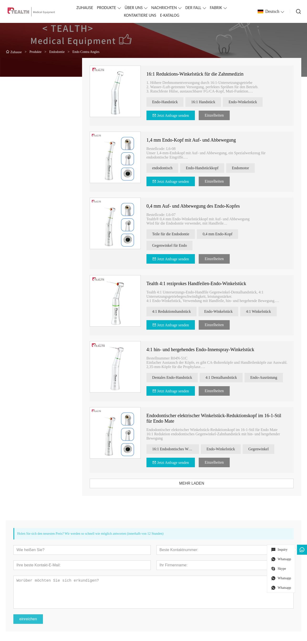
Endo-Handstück (171, 102)
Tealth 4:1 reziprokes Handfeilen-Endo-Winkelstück (202, 283)
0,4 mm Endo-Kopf (224, 234)
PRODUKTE (106, 7)
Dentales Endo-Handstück (178, 377)
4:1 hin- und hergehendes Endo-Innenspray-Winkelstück (206, 349)
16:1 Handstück (210, 102)
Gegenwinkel (265, 449)
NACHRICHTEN (164, 7)
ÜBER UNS (134, 7)
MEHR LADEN (198, 483)
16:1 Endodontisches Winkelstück (181, 449)
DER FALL (193, 7)
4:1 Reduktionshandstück (177, 311)
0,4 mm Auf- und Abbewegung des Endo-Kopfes (199, 206)
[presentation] (26, 216)
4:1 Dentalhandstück (227, 377)
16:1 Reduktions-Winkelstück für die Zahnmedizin (201, 74)
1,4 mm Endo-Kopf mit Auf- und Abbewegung (197, 140)
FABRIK (216, 7)
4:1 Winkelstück (264, 311)
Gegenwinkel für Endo (175, 245)
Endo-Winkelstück (249, 102)
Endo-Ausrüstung (270, 377)
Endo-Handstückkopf (208, 168)
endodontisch (168, 168)
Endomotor (246, 168)
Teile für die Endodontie (177, 234)
